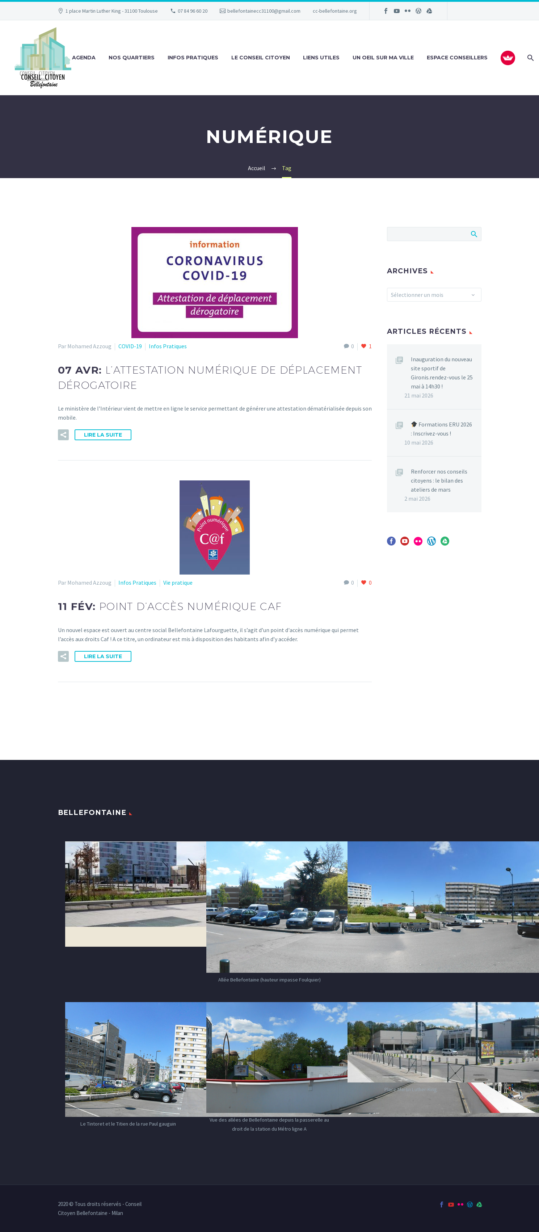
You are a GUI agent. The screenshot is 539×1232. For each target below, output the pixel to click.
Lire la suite (103, 435)
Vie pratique (178, 582)
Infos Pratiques (193, 57)
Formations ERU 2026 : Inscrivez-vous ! (441, 429)
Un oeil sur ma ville (383, 57)
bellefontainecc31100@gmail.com (263, 11)
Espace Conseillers (457, 57)
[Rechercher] (530, 57)
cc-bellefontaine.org (335, 11)
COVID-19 (130, 346)
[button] (63, 434)
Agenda (84, 57)
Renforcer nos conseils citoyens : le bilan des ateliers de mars (439, 480)
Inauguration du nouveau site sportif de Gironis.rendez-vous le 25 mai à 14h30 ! (442, 373)
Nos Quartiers (132, 57)
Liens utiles (321, 57)
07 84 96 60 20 (192, 11)
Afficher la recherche (473, 234)
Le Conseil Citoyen (260, 57)
